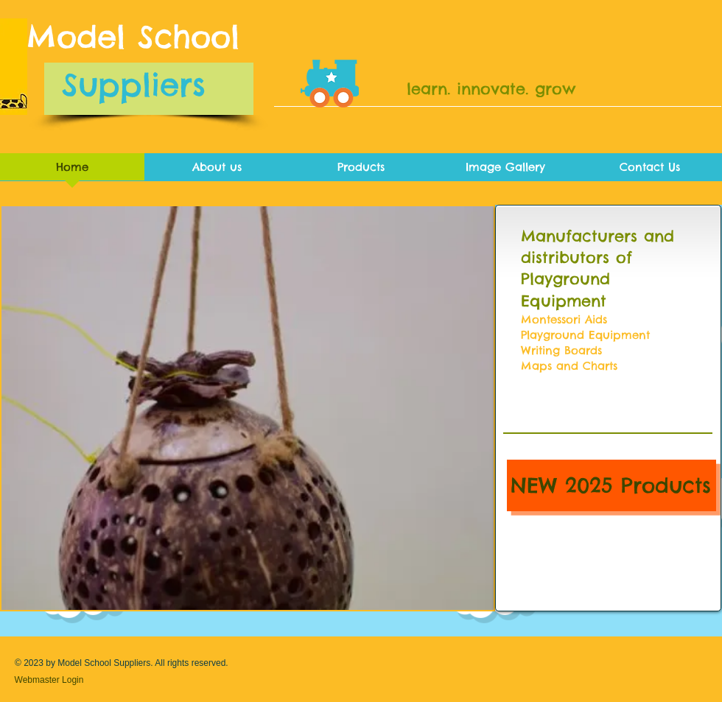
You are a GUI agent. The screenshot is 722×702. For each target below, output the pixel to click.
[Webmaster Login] (49, 680)
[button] (247, 408)
